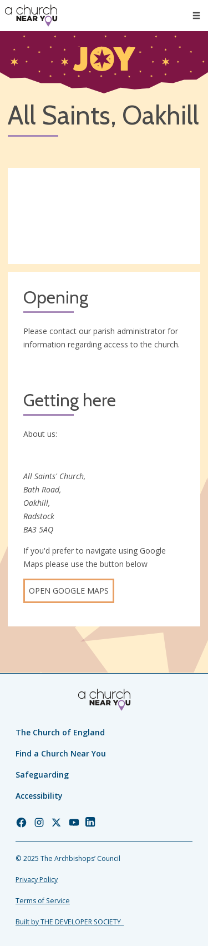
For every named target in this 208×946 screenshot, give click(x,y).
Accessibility (39, 795)
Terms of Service (43, 900)
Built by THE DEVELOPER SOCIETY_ (70, 922)
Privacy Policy (37, 879)
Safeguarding (42, 774)
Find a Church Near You (61, 753)
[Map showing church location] (104, 216)
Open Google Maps (69, 590)
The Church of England (60, 732)
